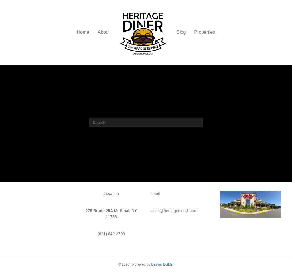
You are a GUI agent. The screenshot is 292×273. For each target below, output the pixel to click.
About (104, 32)
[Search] (146, 122)
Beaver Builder (162, 264)
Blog (181, 32)
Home (83, 32)
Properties (204, 32)
